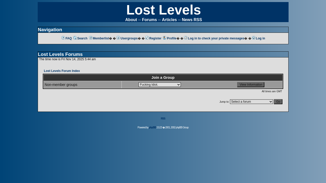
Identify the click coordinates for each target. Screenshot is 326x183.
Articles (169, 20)
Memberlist (99, 38)
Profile (169, 38)
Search (80, 38)
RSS (163, 118)
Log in (258, 38)
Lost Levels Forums (60, 54)
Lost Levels (163, 9)
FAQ (67, 38)
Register (153, 38)
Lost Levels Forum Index (62, 71)
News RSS (192, 20)
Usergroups (127, 38)
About (131, 20)
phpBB (152, 127)
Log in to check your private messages (214, 38)
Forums (149, 20)
